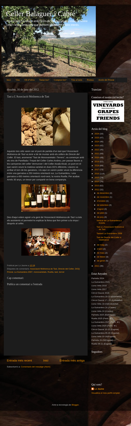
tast (56, 272)
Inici (9, 80)
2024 (97, 141)
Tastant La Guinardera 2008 (109, 233)
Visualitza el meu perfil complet (105, 393)
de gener (101, 261)
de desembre (103, 193)
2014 (97, 181)
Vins (18, 80)
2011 (97, 266)
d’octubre (101, 201)
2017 (97, 169)
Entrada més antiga (72, 360)
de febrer (101, 257)
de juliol (101, 213)
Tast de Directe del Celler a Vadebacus (109, 238)
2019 (97, 161)
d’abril (100, 249)
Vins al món (76, 80)
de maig (101, 245)
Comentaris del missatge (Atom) (35, 367)
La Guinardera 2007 (23, 272)
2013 (97, 185)
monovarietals (40, 272)
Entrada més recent (19, 360)
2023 (97, 145)
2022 (97, 149)
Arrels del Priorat (106, 80)
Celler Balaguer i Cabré (40, 14)
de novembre (103, 197)
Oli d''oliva (30, 80)
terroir (61, 272)
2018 (97, 165)
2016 (97, 173)
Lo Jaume (99, 389)
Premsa (90, 80)
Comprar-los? (60, 80)
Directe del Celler (66, 269)
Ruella (50, 272)
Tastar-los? (44, 80)
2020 (97, 157)
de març (101, 253)
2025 (97, 137)
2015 (97, 177)
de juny (100, 217)
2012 (97, 189)
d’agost (100, 209)
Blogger (75, 405)
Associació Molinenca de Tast (43, 269)
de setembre (103, 205)
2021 (97, 153)
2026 (97, 134)
